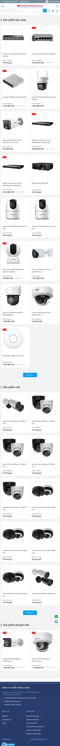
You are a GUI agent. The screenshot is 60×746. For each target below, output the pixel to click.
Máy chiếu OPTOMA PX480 (40, 183)
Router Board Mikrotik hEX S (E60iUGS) (43, 54)
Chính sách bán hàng (32, 716)
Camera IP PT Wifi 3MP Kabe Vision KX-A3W (14, 228)
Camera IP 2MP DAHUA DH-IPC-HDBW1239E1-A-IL (41, 314)
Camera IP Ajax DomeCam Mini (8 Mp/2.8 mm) (15, 552)
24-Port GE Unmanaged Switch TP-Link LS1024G (14, 55)
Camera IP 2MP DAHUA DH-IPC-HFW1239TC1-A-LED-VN (12, 141)
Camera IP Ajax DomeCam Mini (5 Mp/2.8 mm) (15, 595)
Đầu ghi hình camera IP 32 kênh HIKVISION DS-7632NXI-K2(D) (41, 141)
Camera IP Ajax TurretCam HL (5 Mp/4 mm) (43, 465)
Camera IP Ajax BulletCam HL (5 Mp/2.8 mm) (14, 422)
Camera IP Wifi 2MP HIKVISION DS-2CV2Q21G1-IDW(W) (13, 271)
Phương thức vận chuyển (33, 733)
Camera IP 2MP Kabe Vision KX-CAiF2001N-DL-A (41, 271)
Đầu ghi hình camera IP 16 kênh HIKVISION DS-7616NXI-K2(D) (12, 184)
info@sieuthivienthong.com (9, 1)
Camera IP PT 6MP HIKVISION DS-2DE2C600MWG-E (13, 314)
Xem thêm (30, 375)
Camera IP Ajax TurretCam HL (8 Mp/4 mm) (43, 422)
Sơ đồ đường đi (6, 719)
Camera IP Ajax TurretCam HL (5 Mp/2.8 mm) (15, 508)
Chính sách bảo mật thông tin (35, 726)
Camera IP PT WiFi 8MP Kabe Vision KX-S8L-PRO (44, 98)
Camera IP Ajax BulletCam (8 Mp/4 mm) (44, 593)
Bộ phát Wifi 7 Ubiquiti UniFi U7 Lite (13, 356)
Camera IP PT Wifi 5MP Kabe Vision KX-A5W (44, 228)
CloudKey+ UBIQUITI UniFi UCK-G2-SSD (14, 97)
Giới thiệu (5, 716)
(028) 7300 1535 (24, 1)
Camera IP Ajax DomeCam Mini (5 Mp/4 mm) (44, 552)
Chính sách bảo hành (32, 719)
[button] (2, 642)
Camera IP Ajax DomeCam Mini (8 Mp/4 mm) (44, 508)
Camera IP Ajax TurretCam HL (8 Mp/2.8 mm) (15, 465)
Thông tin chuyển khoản (33, 730)
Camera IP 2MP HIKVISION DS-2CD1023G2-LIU (41, 660)
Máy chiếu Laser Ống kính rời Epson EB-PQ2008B (15, 660)
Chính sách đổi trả (31, 723)
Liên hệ (4, 723)
